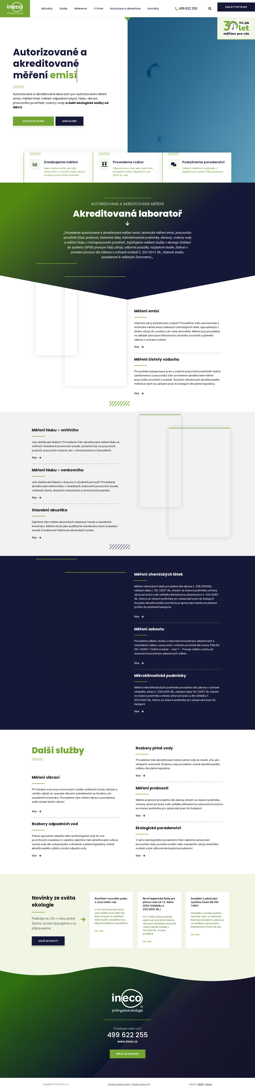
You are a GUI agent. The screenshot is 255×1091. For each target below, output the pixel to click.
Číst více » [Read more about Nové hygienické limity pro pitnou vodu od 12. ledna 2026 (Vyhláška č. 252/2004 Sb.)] (148, 942)
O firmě (98, 8)
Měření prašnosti (152, 788)
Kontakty (153, 8)
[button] (209, 8)
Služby (64, 8)
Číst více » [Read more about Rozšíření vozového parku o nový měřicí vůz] (100, 931)
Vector (208, 1084)
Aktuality (47, 8)
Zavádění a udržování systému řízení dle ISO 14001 (204, 902)
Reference (81, 8)
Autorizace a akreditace (125, 8)
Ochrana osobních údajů (119, 1084)
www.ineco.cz (128, 1041)
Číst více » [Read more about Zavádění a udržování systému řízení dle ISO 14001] (196, 935)
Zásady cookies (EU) (140, 1084)
